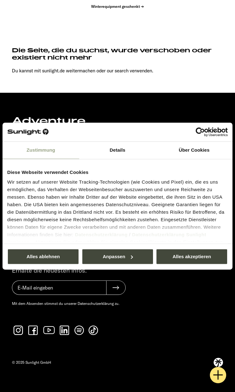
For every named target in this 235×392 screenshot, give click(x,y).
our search (117, 71)
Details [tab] (117, 150)
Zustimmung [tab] (41, 150)
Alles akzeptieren (191, 256)
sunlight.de (53, 71)
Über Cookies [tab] (194, 150)
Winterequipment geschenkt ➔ (117, 6)
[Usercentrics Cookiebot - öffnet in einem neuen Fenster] (200, 132)
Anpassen (118, 256)
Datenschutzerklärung (101, 234)
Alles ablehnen (43, 256)
